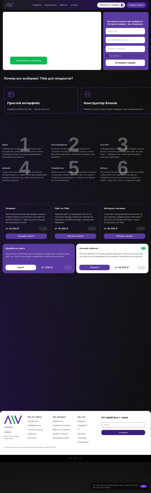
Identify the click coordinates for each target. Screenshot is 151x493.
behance (81, 465)
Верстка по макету (61, 461)
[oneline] (125, 49)
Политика (8, 458)
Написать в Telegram (110, 5)
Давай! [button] (21, 267)
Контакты (74, 5)
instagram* (82, 457)
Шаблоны (63, 5)
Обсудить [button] (94, 267)
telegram (82, 453)
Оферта (7, 463)
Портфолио (37, 5)
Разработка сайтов (61, 457)
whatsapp (82, 469)
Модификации (51, 5)
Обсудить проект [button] (26, 236)
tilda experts (83, 473)
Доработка (58, 453)
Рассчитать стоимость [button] (28, 60)
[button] (53, 60)
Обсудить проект (136, 5)
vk (79, 461)
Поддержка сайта (61, 469)
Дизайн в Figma (60, 465)
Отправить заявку (125, 62)
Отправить (123, 464)
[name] (125, 31)
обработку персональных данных (132, 56)
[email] (125, 40)
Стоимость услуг (35, 461)
